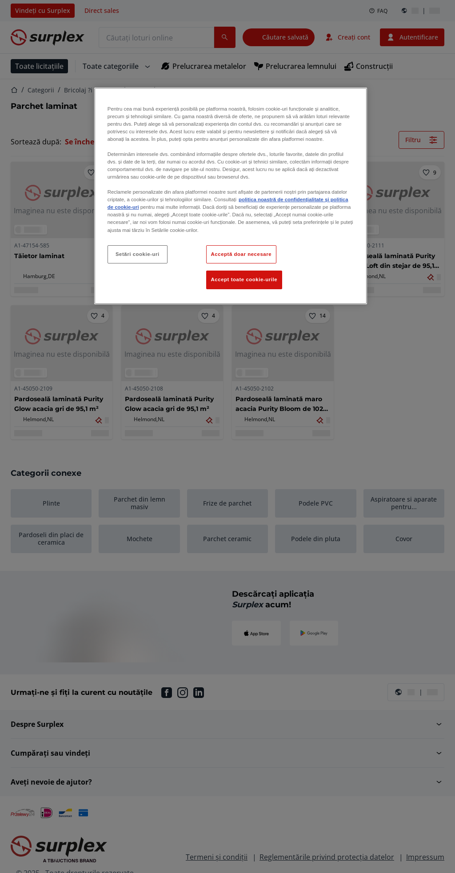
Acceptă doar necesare (241, 254)
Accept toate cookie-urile (244, 279)
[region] (230, 196)
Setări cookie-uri (138, 254)
